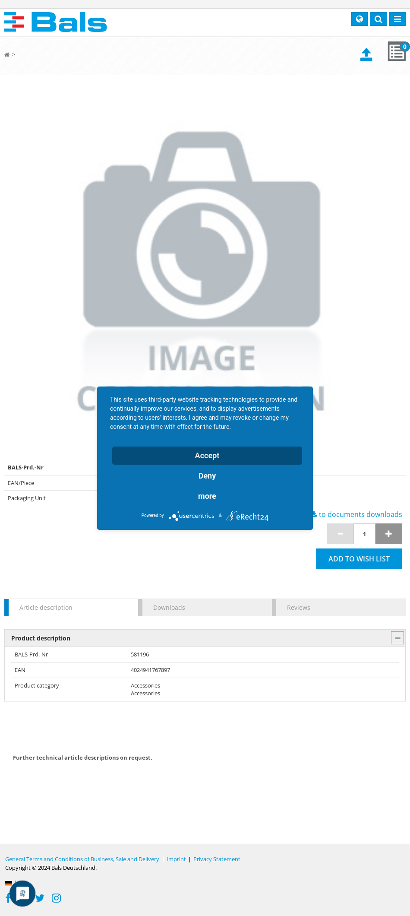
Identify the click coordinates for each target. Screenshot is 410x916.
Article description (46, 607)
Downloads (169, 607)
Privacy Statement (216, 859)
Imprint (176, 859)
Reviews (298, 607)
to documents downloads (356, 514)
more (207, 496)
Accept (207, 455)
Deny (207, 475)
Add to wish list (359, 559)
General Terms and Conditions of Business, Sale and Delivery (82, 859)
